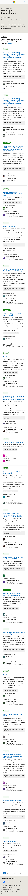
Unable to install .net (9, 226)
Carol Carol (8, 575)
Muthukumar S (9, 207)
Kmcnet (8, 822)
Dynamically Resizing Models (12, 800)
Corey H (8, 856)
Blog (20, 885)
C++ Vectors (7, 357)
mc (6, 736)
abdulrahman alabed (11, 423)
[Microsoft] (14, 2)
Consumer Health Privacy (7, 889)
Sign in (25, 2)
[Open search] (21, 2)
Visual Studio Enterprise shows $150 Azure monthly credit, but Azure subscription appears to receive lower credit (13, 149)
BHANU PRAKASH (10, 175)
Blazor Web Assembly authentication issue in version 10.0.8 (12, 193)
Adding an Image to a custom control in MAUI (12, 314)
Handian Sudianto (10, 250)
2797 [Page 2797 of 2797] (20, 873)
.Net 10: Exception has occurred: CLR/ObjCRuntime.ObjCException (13, 270)
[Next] (24, 873)
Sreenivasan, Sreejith (11, 295)
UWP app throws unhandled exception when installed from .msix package (12, 756)
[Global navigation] (1, 2)
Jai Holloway (9, 338)
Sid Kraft (8, 377)
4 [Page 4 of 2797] (14, 873)
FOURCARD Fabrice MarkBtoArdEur (15, 83)
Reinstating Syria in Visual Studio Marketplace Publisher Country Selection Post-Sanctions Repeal (13, 398)
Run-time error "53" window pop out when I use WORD (13, 558)
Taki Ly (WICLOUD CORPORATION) (14, 502)
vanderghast (9, 538)
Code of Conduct (5, 891)
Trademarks (14, 891)
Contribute (3, 887)
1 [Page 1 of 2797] (4, 873)
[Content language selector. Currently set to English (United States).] (8, 878)
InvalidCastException (9, 841)
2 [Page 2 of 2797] (7, 873)
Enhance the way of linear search (13, 442)
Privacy (9, 887)
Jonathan (8, 455)
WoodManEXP (9, 782)
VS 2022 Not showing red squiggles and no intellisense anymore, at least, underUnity (12, 515)
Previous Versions (13, 885)
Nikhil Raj (8, 496)
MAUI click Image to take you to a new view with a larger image (13, 594)
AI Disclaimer (4, 885)
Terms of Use (19, 889)
